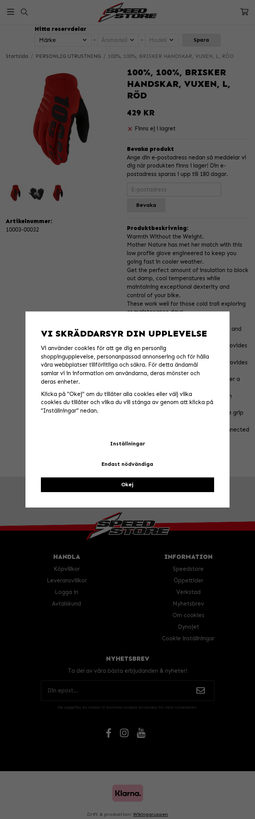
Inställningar (127, 443)
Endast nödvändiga (127, 464)
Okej (127, 484)
